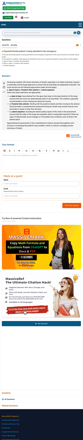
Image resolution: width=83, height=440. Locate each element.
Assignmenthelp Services (10, 432)
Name (6, 180)
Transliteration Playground (10, 420)
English (25, 18)
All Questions (8, 399)
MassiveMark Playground (10, 416)
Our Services (6, 428)
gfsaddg (14, 45)
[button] (4, 151)
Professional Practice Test (10, 424)
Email (6, 189)
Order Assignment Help (14, 8)
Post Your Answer (72, 205)
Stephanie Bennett (75, 137)
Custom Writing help (8, 436)
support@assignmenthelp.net (15, 13)
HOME (3, 25)
